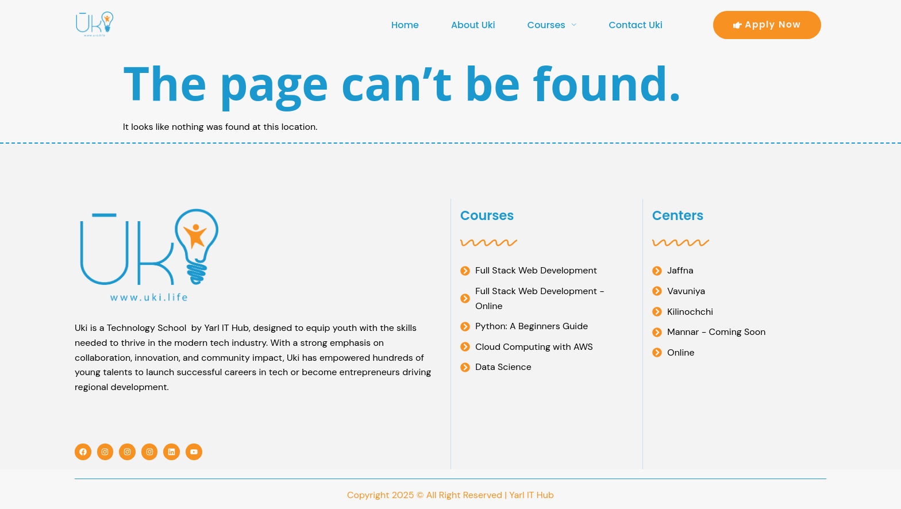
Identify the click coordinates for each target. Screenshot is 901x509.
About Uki (473, 25)
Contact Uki (636, 25)
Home (405, 25)
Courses (552, 25)
